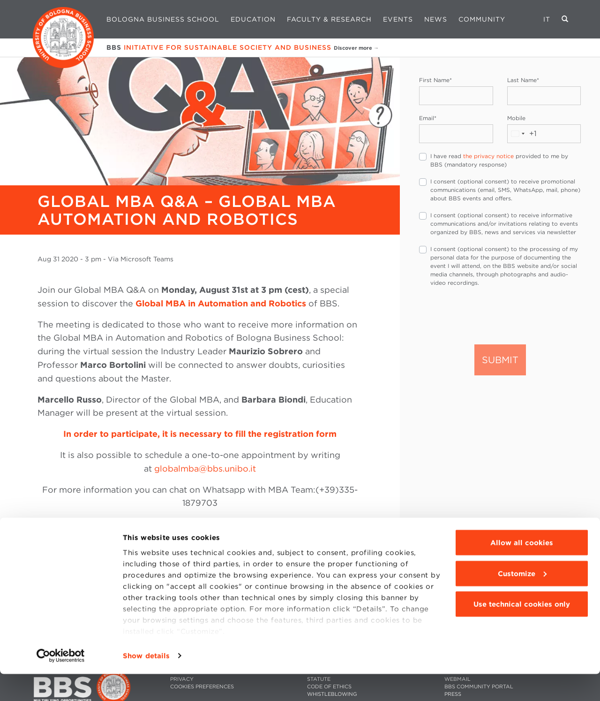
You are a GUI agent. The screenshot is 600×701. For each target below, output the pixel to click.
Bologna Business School (162, 19)
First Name (435, 80)
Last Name (523, 80)
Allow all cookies (521, 569)
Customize (522, 600)
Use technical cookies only (521, 631)
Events (398, 19)
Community (481, 19)
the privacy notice (488, 156)
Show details (146, 682)
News (435, 19)
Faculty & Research (329, 19)
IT (546, 19)
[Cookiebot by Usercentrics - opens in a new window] (61, 683)
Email (427, 118)
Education (253, 19)
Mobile (516, 118)
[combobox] (522, 134)
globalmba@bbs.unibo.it (205, 468)
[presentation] (490, 315)
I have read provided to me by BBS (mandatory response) (499, 160)
